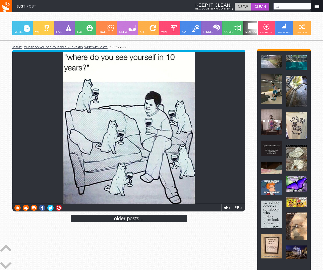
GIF (148, 29)
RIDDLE (211, 29)
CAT (190, 29)
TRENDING (284, 28)
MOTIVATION (253, 28)
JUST (26, 6)
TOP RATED (266, 29)
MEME (22, 29)
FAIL (64, 29)
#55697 (17, 47)
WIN (169, 29)
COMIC (232, 29)
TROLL (106, 29)
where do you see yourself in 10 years (53, 47)
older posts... (129, 218)
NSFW (127, 29)
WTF (42, 29)
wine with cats (96, 47)
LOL (85, 29)
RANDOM (301, 29)
